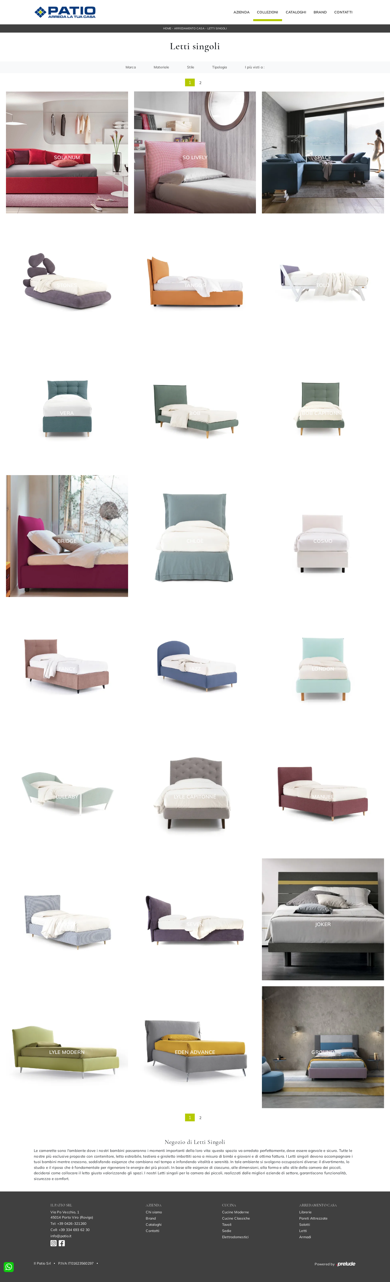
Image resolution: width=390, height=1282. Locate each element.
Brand (320, 12)
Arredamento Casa (189, 28)
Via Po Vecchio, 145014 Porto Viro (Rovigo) (71, 1215)
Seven (195, 924)
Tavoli (227, 1224)
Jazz (195, 669)
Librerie (305, 1212)
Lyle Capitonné (195, 796)
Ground (322, 1052)
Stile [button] (190, 67)
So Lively (195, 157)
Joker (323, 924)
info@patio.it (60, 1236)
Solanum (67, 157)
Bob (194, 413)
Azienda (241, 12)
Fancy (66, 669)
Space (323, 157)
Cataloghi (296, 12)
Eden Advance (195, 1052)
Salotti (304, 1224)
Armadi (305, 1237)
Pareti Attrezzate (313, 1218)
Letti (303, 1231)
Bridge (67, 541)
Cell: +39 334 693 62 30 (70, 1230)
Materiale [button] (161, 67)
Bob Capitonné (323, 413)
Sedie (226, 1231)
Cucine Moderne (235, 1212)
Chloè (195, 541)
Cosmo (323, 541)
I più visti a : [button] (255, 67)
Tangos (195, 285)
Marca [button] (131, 67)
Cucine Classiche (236, 1218)
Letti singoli (217, 28)
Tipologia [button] (219, 67)
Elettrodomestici (235, 1237)
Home (167, 28)
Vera (67, 413)
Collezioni (267, 12)
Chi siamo (154, 1212)
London (323, 669)
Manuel (323, 796)
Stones (67, 285)
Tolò (323, 285)
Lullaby (67, 796)
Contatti (343, 12)
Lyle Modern (67, 1052)
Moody (67, 924)
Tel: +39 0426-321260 (68, 1223)
